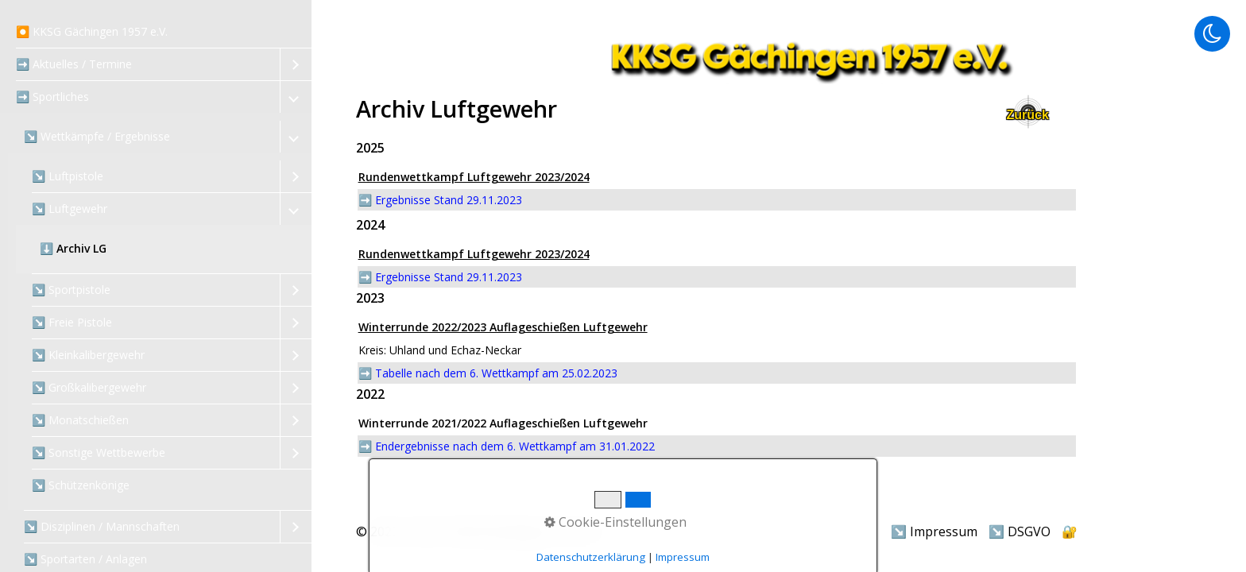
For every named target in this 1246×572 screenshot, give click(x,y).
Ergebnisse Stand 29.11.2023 (448, 199)
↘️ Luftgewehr (69, 208)
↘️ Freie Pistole (72, 322)
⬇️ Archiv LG (73, 248)
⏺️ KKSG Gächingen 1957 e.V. (92, 31)
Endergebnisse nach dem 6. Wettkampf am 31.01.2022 (515, 446)
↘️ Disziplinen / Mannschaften (102, 526)
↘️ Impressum (934, 531)
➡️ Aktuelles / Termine (74, 64)
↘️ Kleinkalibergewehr (88, 354)
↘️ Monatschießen (80, 419)
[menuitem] (156, 32)
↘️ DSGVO (1020, 531)
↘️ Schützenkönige (81, 485)
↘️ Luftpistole (67, 176)
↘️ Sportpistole (71, 289)
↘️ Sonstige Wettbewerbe (98, 452)
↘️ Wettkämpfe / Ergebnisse (97, 136)
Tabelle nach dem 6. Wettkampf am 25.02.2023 (496, 373)
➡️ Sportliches (52, 96)
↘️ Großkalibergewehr (89, 387)
